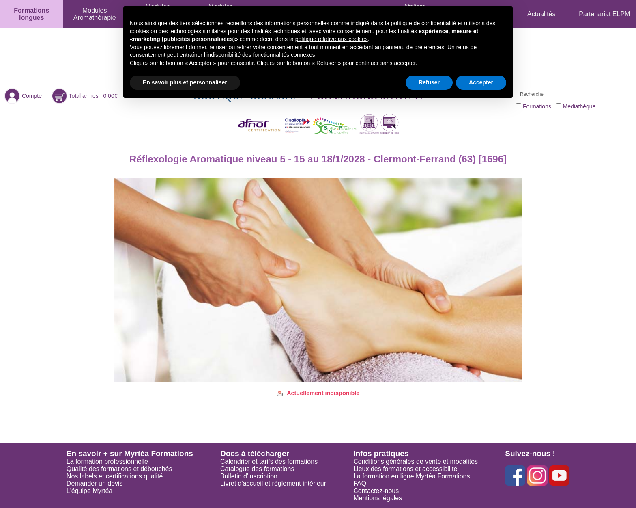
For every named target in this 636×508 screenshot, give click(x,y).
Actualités (541, 14)
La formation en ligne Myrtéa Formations (411, 476)
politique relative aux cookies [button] (331, 39)
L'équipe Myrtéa (89, 490)
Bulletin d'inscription (248, 476)
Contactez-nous (376, 490)
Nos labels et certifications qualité (115, 476)
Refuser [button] (429, 82)
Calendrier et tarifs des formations (269, 461)
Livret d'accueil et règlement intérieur (273, 483)
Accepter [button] (481, 82)
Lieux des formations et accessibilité (405, 468)
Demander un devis (95, 483)
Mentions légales (377, 498)
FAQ (359, 483)
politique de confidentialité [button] (423, 23)
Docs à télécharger (254, 453)
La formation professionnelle (107, 461)
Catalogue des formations (257, 468)
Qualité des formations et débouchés (119, 468)
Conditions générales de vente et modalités (415, 461)
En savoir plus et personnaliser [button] (185, 82)
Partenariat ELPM (604, 14)
